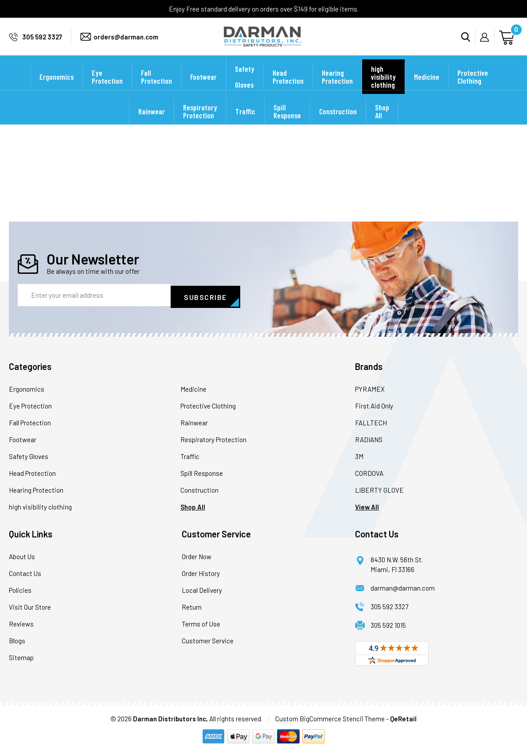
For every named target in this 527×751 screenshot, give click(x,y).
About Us (22, 555)
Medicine (426, 88)
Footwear (203, 88)
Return (192, 606)
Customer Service (208, 639)
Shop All (382, 123)
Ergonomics (56, 88)
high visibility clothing (383, 88)
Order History (201, 572)
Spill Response (287, 123)
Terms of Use (201, 622)
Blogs (17, 639)
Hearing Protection (337, 88)
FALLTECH (371, 421)
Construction (338, 123)
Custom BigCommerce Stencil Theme (330, 717)
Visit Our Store (30, 606)
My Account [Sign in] (487, 43)
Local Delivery (202, 589)
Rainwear (151, 123)
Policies (20, 589)
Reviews (21, 622)
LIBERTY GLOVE (379, 489)
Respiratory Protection (200, 123)
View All (367, 506)
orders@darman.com (126, 43)
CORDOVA (369, 472)
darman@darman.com (403, 587)
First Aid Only (374, 405)
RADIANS (369, 438)
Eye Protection (107, 88)
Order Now (196, 555)
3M (359, 455)
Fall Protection (156, 88)
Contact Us (25, 572)
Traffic (245, 123)
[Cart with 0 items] (507, 42)
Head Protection (288, 88)
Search (468, 42)
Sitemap (21, 656)
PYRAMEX (370, 388)
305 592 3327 (42, 43)
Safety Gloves (244, 88)
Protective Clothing (472, 88)
